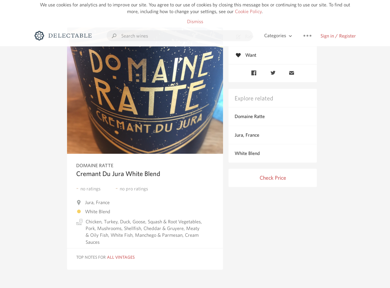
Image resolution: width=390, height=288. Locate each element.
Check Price (273, 178)
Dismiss (195, 21)
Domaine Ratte (250, 116)
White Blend (247, 153)
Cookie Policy (248, 11)
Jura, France (247, 135)
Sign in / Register (338, 36)
